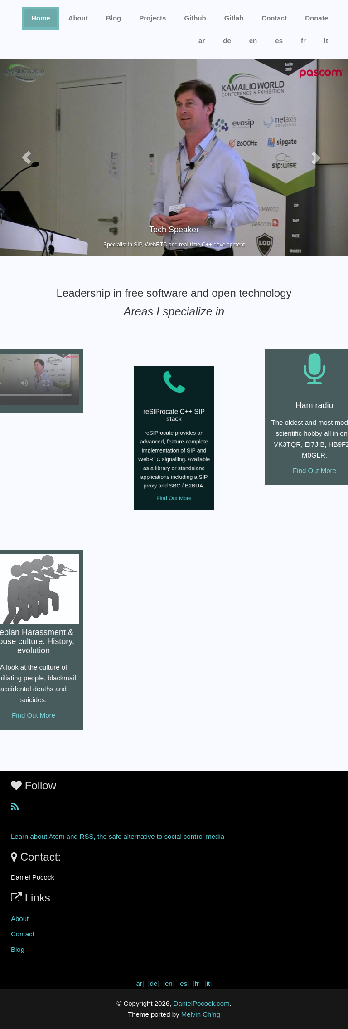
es (279, 40)
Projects (152, 18)
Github (195, 18)
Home (40, 18)
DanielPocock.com (201, 1003)
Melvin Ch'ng (200, 1014)
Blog (113, 18)
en (253, 40)
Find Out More (174, 485)
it (326, 40)
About (78, 18)
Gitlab (234, 18)
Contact (22, 934)
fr (303, 40)
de (227, 40)
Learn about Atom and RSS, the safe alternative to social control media (117, 836)
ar (201, 40)
